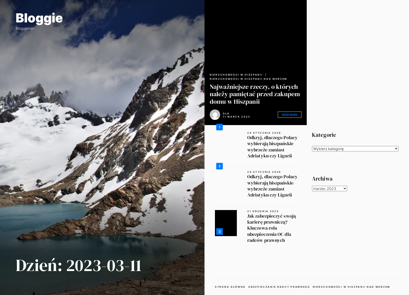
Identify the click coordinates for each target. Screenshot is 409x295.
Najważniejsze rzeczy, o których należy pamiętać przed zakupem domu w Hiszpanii (255, 94)
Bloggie (39, 18)
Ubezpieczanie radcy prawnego (279, 286)
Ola (226, 113)
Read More (289, 114)
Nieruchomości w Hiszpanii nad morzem (248, 79)
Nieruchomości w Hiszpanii (236, 74)
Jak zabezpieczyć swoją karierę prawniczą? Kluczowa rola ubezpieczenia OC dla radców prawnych (271, 228)
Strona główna (230, 286)
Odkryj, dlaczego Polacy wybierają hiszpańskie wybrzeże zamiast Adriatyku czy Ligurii (272, 146)
